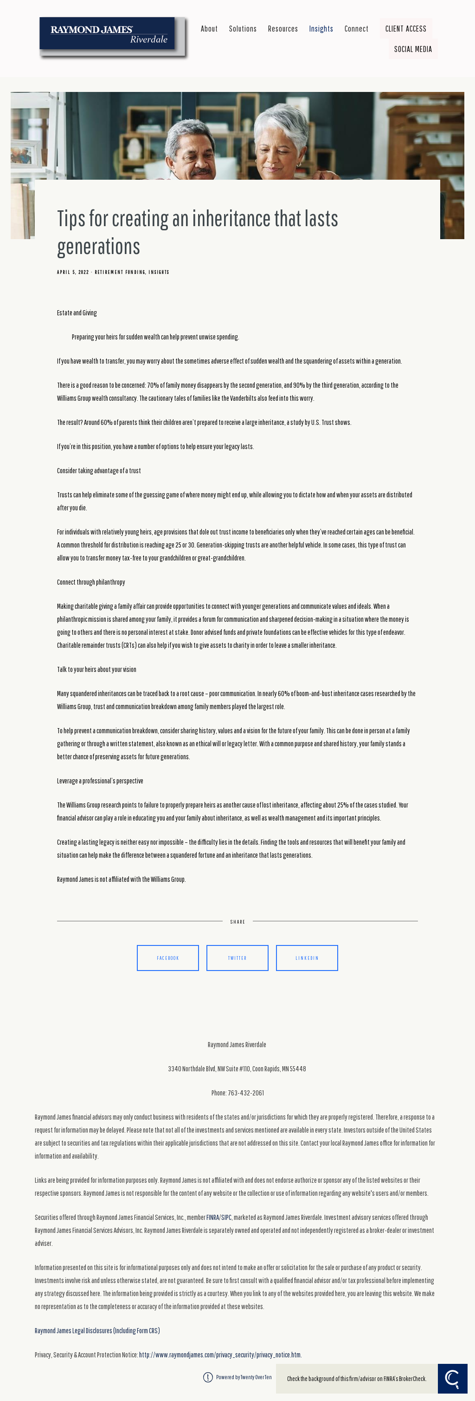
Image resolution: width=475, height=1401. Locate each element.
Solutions (243, 28)
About (209, 28)
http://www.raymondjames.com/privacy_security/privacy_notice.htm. (220, 1354)
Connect (357, 28)
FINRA (212, 1217)
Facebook (168, 958)
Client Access (406, 28)
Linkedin (307, 958)
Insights (321, 28)
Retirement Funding (120, 272)
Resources (283, 28)
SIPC (226, 1217)
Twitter (237, 958)
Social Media (413, 48)
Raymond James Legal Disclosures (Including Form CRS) (97, 1330)
